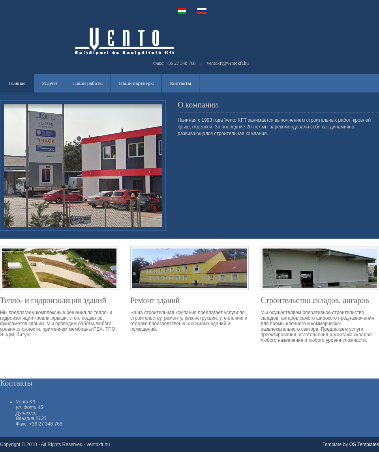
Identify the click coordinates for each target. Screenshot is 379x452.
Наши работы (88, 83)
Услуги (49, 83)
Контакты (180, 83)
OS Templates (364, 444)
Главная (17, 83)
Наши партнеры (136, 83)
